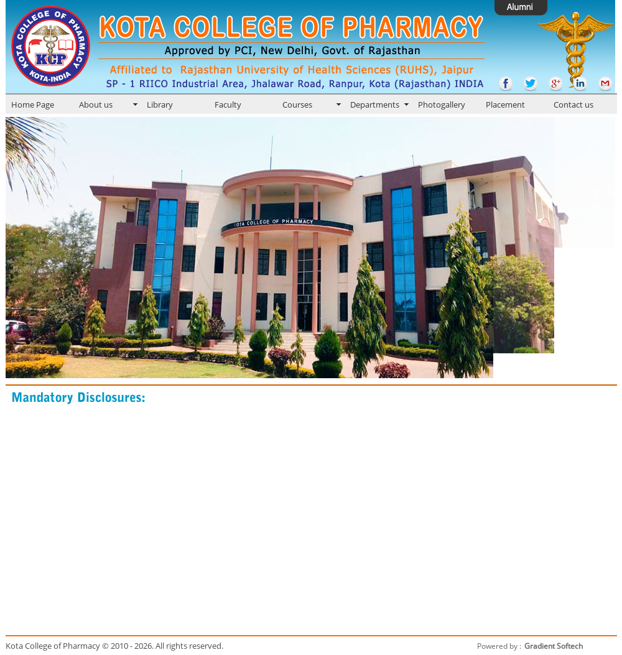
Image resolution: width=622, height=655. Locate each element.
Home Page (32, 104)
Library (160, 104)
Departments (374, 104)
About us (96, 104)
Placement (505, 104)
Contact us (573, 104)
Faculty (228, 104)
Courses (297, 104)
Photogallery (441, 104)
